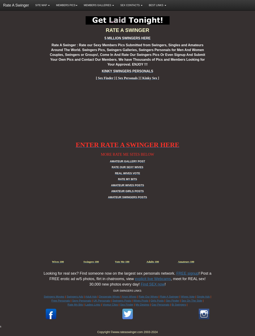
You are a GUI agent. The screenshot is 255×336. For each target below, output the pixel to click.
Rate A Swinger (16, 5)
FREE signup (187, 273)
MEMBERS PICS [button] (66, 5)
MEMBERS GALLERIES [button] (99, 5)
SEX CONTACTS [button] (131, 5)
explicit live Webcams (153, 279)
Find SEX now (153, 284)
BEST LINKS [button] (157, 5)
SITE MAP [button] (42, 5)
